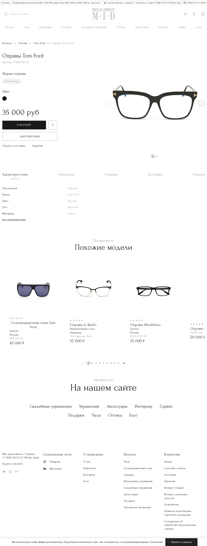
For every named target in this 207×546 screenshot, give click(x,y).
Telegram (52, 461)
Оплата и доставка (13, 145)
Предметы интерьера (137, 507)
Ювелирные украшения (138, 481)
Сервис (182, 27)
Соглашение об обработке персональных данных (180, 525)
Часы (26, 27)
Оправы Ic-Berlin (83, 325)
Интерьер (163, 27)
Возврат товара (173, 487)
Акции (168, 461)
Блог (133, 415)
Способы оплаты (174, 468)
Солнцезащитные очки (138, 468)
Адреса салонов (12, 463)
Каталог (7, 43)
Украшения (45, 27)
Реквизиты (89, 468)
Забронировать (29, 136)
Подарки (66, 27)
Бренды (9, 27)
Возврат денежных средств (176, 496)
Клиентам (172, 454)
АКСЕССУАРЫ (142, 27)
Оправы (129, 474)
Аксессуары (117, 406)
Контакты (89, 474)
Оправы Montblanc (145, 325)
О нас (86, 461)
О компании (93, 454)
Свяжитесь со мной (194, 2)
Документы (171, 504)
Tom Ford (39, 43)
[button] (201, 103)
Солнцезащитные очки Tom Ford (33, 325)
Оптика (121, 27)
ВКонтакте (52, 469)
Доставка (170, 474)
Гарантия (37, 145)
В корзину (24, 124)
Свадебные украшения (94, 27)
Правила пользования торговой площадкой (177, 513)
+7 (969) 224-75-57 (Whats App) (20, 457)
